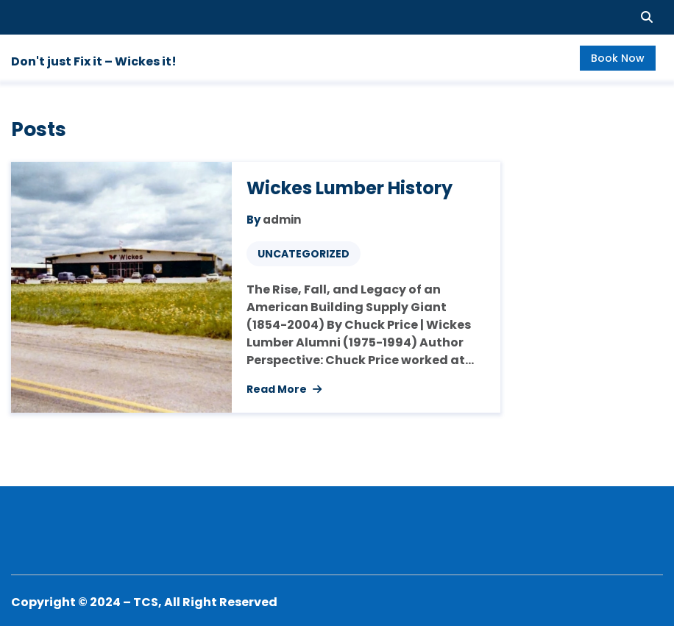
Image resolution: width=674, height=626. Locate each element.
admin (282, 219)
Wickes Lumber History (349, 188)
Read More (284, 389)
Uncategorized (304, 253)
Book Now (618, 58)
